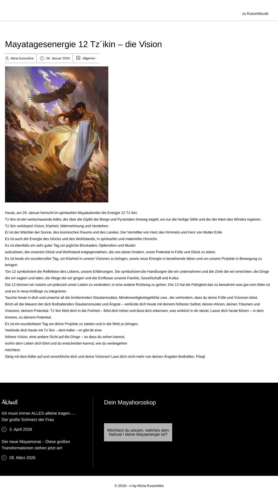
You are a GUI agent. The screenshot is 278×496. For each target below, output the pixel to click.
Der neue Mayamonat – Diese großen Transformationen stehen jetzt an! (36, 444)
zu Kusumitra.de (255, 13)
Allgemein (90, 58)
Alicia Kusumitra (21, 58)
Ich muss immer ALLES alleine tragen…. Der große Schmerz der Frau (38, 416)
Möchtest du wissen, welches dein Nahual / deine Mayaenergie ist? (138, 432)
